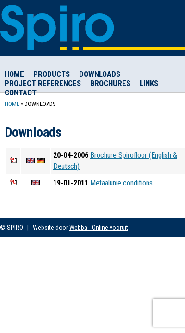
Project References (43, 83)
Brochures (110, 83)
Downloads (99, 74)
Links (149, 83)
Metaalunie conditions (121, 183)
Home (14, 74)
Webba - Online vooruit (98, 227)
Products (51, 74)
